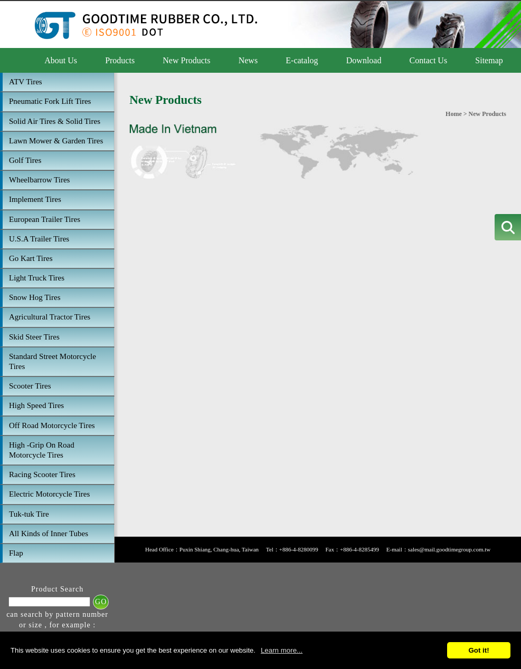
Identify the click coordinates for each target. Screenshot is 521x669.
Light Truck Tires (36, 278)
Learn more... (281, 650)
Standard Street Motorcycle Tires (52, 361)
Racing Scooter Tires (42, 474)
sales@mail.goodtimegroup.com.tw (449, 549)
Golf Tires (25, 160)
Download (364, 60)
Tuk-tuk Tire (29, 514)
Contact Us (429, 60)
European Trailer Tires (44, 219)
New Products (186, 60)
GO (101, 602)
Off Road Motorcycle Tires (52, 425)
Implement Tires (35, 199)
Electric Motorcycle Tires (49, 494)
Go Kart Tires (31, 258)
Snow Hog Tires (35, 297)
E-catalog (302, 60)
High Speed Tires (36, 405)
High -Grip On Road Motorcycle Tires (41, 450)
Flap (16, 553)
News (248, 60)
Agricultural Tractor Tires (49, 317)
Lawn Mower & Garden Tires (56, 141)
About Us (60, 60)
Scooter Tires (30, 386)
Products (120, 60)
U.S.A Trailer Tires (39, 239)
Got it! (478, 650)
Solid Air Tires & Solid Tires (54, 121)
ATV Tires (25, 81)
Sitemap (489, 60)
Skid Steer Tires (34, 337)
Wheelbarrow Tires (39, 180)
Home (454, 114)
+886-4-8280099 (298, 549)
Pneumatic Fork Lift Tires (50, 101)
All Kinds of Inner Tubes (48, 533)
